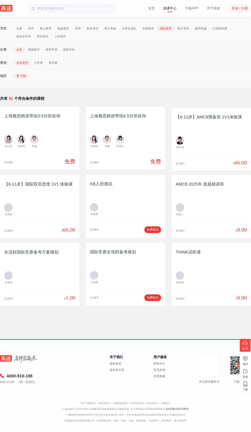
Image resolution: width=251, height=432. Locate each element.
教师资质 (115, 363)
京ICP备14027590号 (177, 409)
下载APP (191, 8)
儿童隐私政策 (120, 403)
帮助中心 (159, 363)
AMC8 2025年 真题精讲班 (200, 184)
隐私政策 (104, 403)
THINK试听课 (188, 252)
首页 (151, 8)
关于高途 (213, 8)
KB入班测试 (101, 184)
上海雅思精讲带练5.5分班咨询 (32, 116)
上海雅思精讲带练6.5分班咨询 (118, 116)
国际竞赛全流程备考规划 (113, 252)
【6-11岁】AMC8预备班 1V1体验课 (209, 117)
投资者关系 (117, 370)
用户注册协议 (88, 403)
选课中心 (170, 8)
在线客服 (159, 376)
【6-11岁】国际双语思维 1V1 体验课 (38, 184)
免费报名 (153, 229)
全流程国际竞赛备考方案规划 (31, 252)
